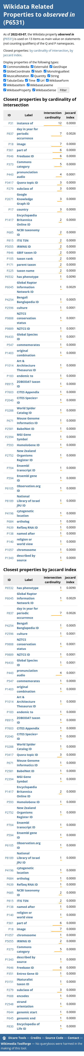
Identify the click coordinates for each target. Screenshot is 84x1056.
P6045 (9, 287)
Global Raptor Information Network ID (27, 287)
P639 (10, 527)
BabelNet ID (25, 429)
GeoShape (60, 67)
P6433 (9, 337)
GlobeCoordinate (18, 71)
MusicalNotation (18, 76)
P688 (10, 996)
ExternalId (41, 67)
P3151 (9, 982)
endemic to (25, 376)
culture (22, 308)
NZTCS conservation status (26, 318)
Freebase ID (25, 156)
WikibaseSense (46, 90)
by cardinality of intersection (49, 50)
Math (38, 71)
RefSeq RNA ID (27, 527)
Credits (36, 1038)
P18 (10, 144)
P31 (10, 123)
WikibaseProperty (19, 90)
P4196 (9, 513)
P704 (10, 468)
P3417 (9, 183)
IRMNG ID (24, 246)
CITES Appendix (28, 392)
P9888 (9, 318)
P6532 (9, 277)
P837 (10, 134)
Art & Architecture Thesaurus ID (26, 365)
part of (22, 150)
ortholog (23, 521)
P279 (10, 189)
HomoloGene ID (28, 445)
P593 (10, 445)
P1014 (9, 365)
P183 (10, 376)
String (55, 76)
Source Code (54, 1038)
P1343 (9, 558)
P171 (10, 265)
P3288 (9, 410)
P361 (10, 150)
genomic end (26, 1018)
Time (32, 80)
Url (42, 80)
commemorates (28, 345)
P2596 (9, 308)
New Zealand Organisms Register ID (26, 455)
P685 (10, 232)
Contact (73, 1038)
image (21, 144)
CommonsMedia (18, 67)
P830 (10, 1026)
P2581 (9, 429)
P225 (10, 271)
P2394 (9, 437)
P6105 (9, 488)
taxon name (25, 271)
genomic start (27, 1012)
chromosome (26, 550)
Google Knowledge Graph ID (25, 199)
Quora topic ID (27, 183)
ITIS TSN (22, 240)
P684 (10, 521)
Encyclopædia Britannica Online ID (27, 219)
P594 (10, 478)
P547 (10, 345)
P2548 (9, 1004)
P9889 (9, 329)
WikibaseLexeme (41, 85)
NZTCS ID (23, 329)
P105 (10, 259)
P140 (10, 542)
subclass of (25, 189)
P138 (10, 533)
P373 (10, 164)
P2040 (9, 400)
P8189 (9, 501)
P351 (10, 974)
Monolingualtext (58, 71)
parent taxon (26, 265)
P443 (10, 174)
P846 (10, 253)
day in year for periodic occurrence (27, 133)
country (22, 209)
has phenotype (27, 277)
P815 (10, 240)
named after (26, 533)
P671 (10, 421)
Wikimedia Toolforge (16, 1044)
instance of (25, 123)
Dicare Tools (17, 1038)
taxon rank (25, 259)
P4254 (9, 300)
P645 (10, 1018)
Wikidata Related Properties (28, 10)
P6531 (8, 39)
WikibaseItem (16, 85)
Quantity (40, 76)
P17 (10, 209)
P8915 (9, 384)
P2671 (9, 199)
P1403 (9, 353)
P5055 (9, 246)
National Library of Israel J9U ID (28, 500)
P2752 (9, 455)
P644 (10, 1012)
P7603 (9, 392)
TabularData (15, 80)
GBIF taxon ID (27, 253)
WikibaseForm (59, 80)
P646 (10, 156)
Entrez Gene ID (27, 974)
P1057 (9, 550)
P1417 (9, 220)
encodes (23, 996)
